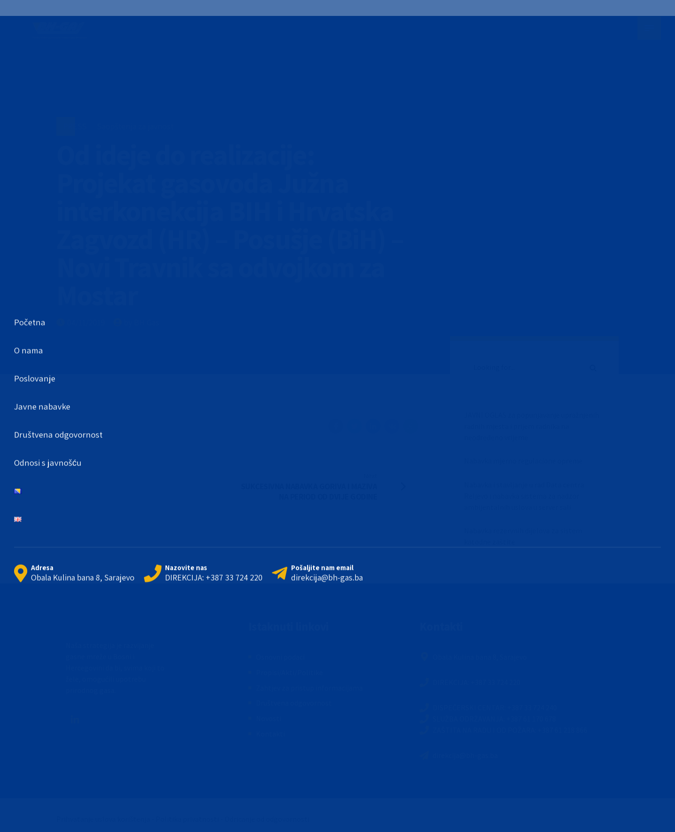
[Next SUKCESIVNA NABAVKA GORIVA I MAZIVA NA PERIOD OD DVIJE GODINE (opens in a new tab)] (330, 486)
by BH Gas (141, 322)
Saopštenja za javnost (135, 126)
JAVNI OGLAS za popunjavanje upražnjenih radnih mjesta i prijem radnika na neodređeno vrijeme (531, 426)
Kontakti (270, 733)
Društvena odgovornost (294, 702)
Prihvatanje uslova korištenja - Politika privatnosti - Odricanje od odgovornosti (182, 819)
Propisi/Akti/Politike (289, 672)
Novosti (268, 718)
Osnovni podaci (280, 657)
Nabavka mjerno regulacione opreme (523, 460)
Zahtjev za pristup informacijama (309, 687)
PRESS (75, 126)
